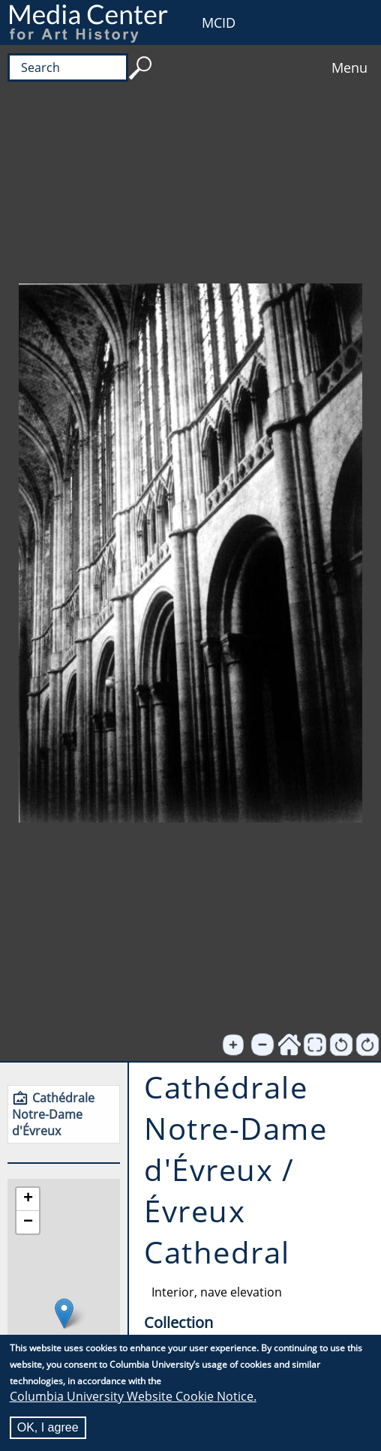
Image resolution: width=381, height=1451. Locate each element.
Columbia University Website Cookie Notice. (133, 1397)
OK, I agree (48, 1428)
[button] (64, 1313)
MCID (219, 22)
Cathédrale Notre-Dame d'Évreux (53, 1114)
